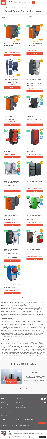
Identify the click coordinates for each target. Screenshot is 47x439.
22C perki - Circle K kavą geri (6, 412)
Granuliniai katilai (17, 7)
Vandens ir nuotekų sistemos (21, 407)
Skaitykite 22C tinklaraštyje (23, 364)
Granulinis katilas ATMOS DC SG (12, 284)
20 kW (13, 48)
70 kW (9, 219)
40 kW (39, 48)
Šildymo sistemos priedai (20, 404)
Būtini (11, 436)
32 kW (39, 119)
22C (2, 7)
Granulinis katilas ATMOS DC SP (34, 148)
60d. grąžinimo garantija (5, 408)
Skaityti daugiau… (28, 382)
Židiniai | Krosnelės (19, 402)
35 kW (32, 85)
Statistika (22, 436)
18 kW (28, 151)
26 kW (17, 48)
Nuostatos (16, 436)
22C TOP (2, 413)
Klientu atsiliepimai (4, 415)
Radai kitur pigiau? (4, 407)
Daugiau (12, 55)
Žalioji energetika (19, 408)
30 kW (35, 48)
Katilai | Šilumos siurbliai (9, 7)
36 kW (5, 49)
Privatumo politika (4, 402)
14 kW (32, 184)
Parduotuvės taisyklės (5, 401)
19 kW (13, 185)
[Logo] (3, 433)
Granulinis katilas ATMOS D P (11, 148)
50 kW (17, 82)
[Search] (33, 2)
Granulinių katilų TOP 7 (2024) (31, 372)
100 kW (13, 219)
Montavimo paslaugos (5, 404)
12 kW (5, 48)
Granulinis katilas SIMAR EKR (11, 79)
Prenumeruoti (42, 422)
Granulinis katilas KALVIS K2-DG (34, 249)
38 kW (13, 82)
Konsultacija (3, 405)
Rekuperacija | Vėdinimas (20, 405)
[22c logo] (10, 2)
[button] (26, 389)
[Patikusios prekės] (42, 2)
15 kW (28, 48)
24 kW (35, 119)
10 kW (28, 83)
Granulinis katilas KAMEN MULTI (34, 181)
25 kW (9, 82)
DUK (2, 410)
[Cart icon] (45, 2)
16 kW (9, 48)
